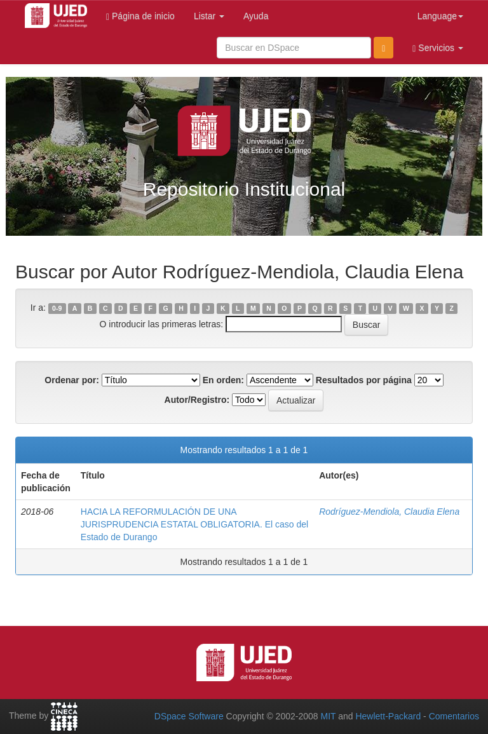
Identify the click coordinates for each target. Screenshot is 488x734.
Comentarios (454, 716)
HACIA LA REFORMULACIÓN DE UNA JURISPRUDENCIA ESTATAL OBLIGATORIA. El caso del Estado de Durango (194, 524)
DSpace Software (189, 716)
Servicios (437, 48)
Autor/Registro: (197, 400)
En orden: (223, 380)
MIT (328, 716)
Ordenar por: (71, 380)
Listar (209, 16)
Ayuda (255, 16)
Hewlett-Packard (388, 716)
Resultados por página (364, 380)
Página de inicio (140, 16)
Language (440, 16)
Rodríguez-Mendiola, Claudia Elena (389, 511)
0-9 (57, 308)
